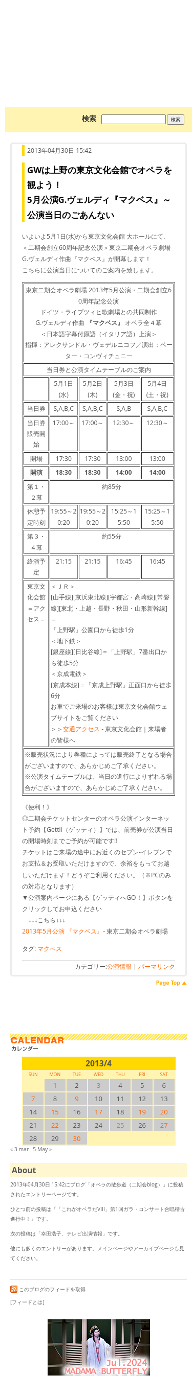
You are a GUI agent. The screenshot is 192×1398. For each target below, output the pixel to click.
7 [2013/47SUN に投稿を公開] (33, 1098)
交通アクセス (81, 729)
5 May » (42, 1149)
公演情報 (119, 966)
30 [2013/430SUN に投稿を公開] (76, 1138)
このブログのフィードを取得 (48, 1289)
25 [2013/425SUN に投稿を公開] (120, 1125)
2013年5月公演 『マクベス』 (62, 931)
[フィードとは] (27, 1302)
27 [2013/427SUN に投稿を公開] (164, 1125)
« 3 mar (19, 1149)
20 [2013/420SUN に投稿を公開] (164, 1111)
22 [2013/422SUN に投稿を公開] (55, 1125)
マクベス (49, 948)
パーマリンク (156, 966)
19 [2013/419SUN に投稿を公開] (142, 1111)
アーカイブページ (153, 1248)
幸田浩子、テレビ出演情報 (71, 1233)
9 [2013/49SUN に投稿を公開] (76, 1098)
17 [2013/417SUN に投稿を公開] (98, 1111)
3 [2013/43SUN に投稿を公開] (98, 1085)
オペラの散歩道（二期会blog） (98, 38)
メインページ (112, 1248)
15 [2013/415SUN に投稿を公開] (55, 1111)
